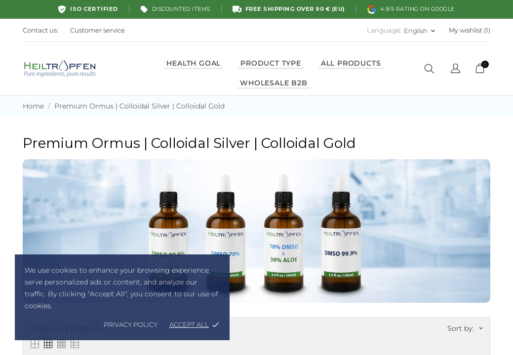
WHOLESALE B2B (273, 82)
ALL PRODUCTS (351, 63)
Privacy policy (131, 324)
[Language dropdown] (455, 69)
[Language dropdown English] (420, 30)
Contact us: (40, 30)
